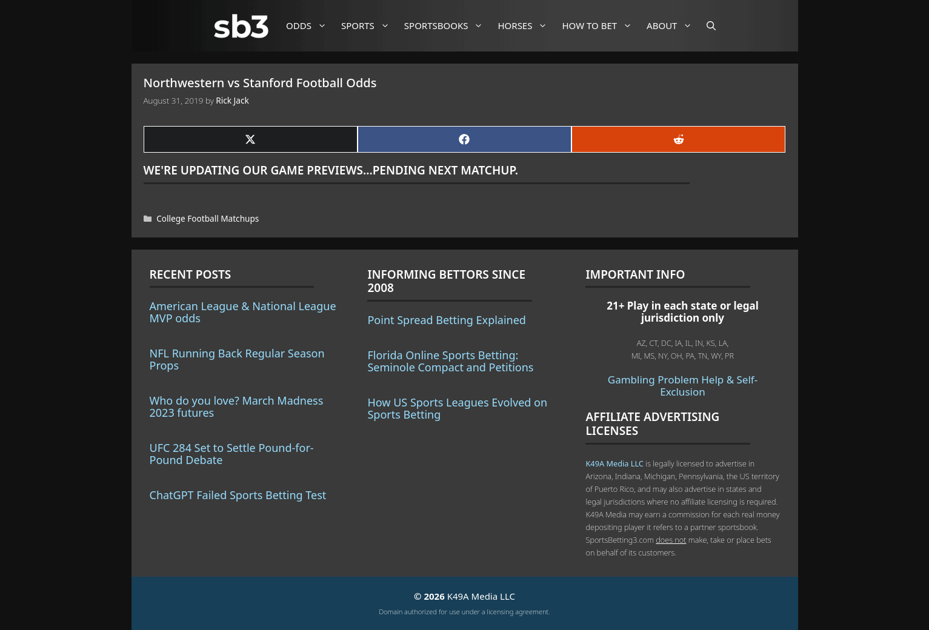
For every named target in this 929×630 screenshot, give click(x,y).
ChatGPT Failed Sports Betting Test (238, 495)
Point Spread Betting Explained (446, 320)
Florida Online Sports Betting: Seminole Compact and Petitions (450, 361)
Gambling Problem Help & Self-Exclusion (683, 386)
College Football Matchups (207, 218)
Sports (370, 25)
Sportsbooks (448, 25)
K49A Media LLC (614, 463)
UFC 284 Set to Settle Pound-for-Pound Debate (232, 453)
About (674, 25)
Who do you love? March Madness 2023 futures (237, 406)
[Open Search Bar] (711, 25)
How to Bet (601, 25)
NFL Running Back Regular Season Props (237, 359)
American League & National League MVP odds (243, 312)
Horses (527, 25)
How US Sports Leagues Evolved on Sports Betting (457, 408)
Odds (311, 25)
